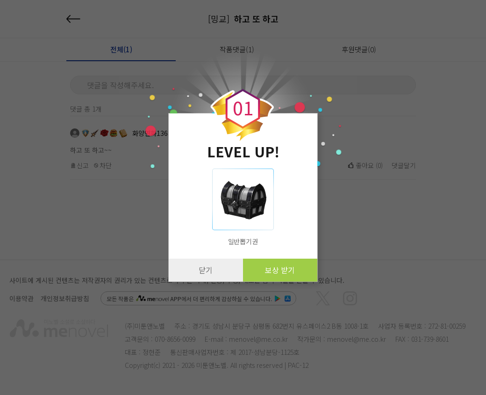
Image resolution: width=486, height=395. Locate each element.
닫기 (206, 269)
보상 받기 (280, 269)
